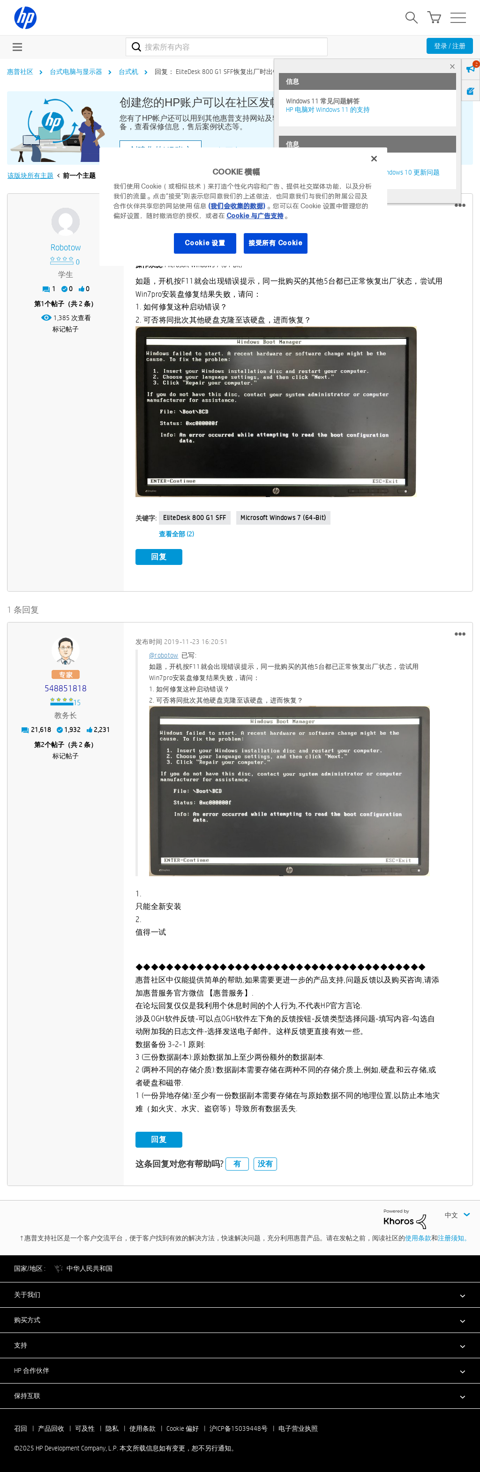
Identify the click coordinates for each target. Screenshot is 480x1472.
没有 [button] (265, 1164)
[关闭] (374, 158)
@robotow (163, 655)
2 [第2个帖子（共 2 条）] (43, 744)
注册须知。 (454, 1238)
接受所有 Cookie (275, 243)
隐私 (112, 1428)
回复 (159, 557)
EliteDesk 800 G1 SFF (194, 517)
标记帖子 (65, 329)
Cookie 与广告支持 (255, 216)
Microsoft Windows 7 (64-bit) (283, 517)
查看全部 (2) (176, 534)
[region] (243, 206)
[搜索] (227, 46)
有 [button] (237, 1164)
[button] (460, 205)
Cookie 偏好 (182, 1428)
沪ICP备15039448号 (239, 1428)
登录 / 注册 (449, 46)
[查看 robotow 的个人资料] (65, 248)
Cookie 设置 (205, 243)
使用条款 (418, 1238)
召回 (20, 1428)
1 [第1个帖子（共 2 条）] (43, 304)
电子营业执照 (298, 1428)
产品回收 (51, 1428)
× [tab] (452, 66)
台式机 (128, 71)
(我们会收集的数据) (236, 206)
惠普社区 (20, 71)
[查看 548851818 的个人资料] (65, 688)
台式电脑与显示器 (76, 71)
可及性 (85, 1428)
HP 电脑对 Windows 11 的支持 (328, 109)
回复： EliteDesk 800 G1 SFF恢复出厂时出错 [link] (217, 71)
